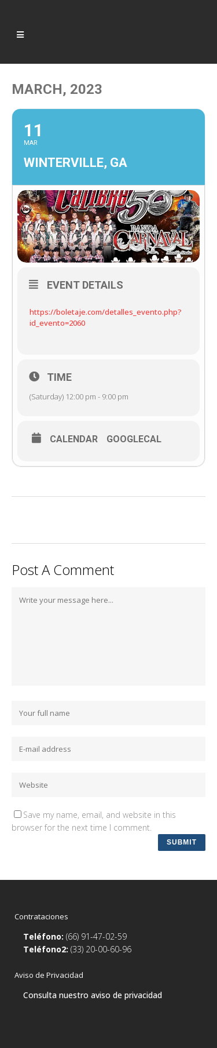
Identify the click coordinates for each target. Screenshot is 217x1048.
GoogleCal (133, 439)
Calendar (74, 439)
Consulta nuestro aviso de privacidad (92, 994)
